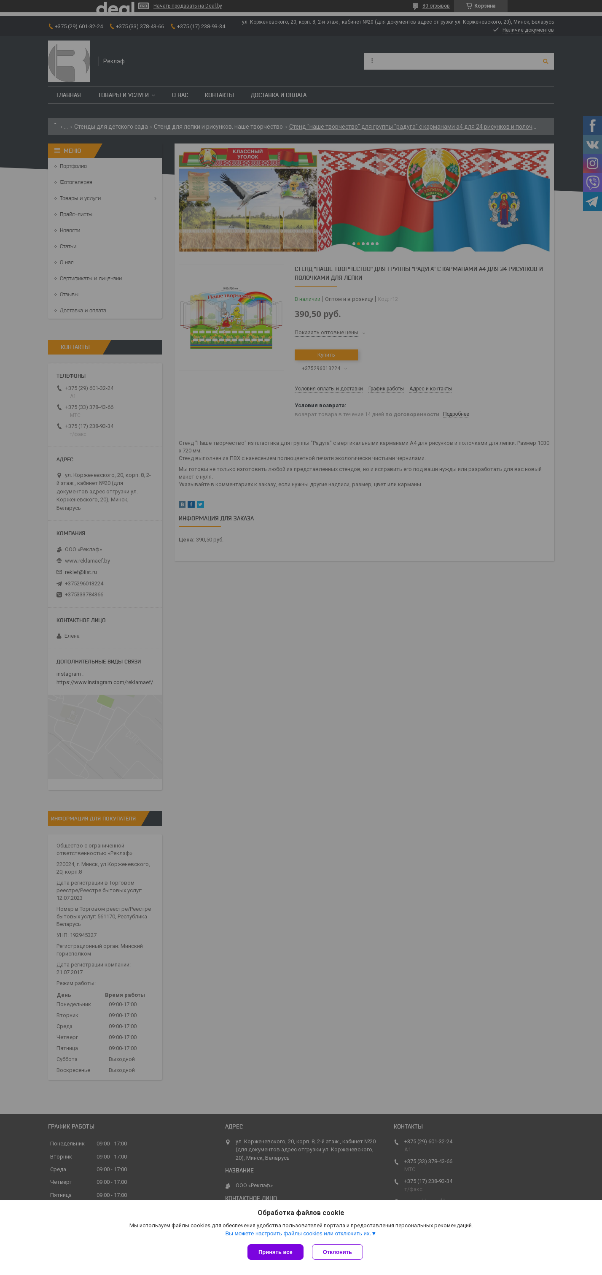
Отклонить (337, 1252)
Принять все (275, 1252)
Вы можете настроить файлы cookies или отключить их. (298, 1233)
